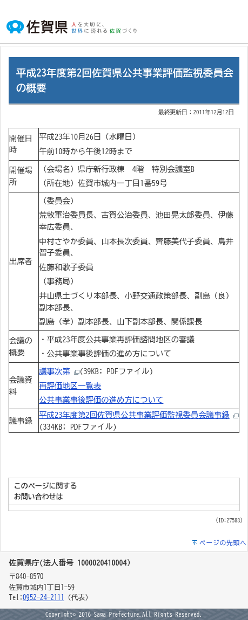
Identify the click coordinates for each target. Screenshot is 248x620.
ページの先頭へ (223, 543)
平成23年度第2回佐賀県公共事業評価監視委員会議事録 (134, 415)
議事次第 (54, 371)
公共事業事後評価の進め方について (101, 400)
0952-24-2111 (43, 597)
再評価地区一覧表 (70, 386)
